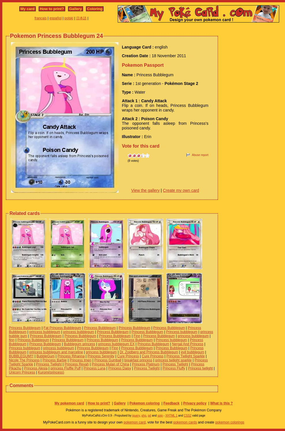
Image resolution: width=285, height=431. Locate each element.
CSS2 (187, 415)
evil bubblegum (192, 352)
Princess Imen (80, 360)
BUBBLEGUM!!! (21, 356)
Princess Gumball (107, 360)
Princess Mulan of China (110, 364)
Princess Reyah (77, 364)
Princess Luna (94, 368)
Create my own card (181, 190)
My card (27, 9)
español (56, 18)
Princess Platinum (146, 364)
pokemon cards (185, 422)
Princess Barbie (54, 360)
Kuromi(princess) (51, 372)
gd (149, 415)
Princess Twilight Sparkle (185, 356)
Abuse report (200, 155)
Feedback (171, 403)
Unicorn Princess (22, 372)
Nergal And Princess (187, 344)
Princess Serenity (100, 356)
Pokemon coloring (145, 403)
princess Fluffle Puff (65, 368)
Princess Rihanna (71, 356)
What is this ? (221, 403)
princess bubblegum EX (116, 344)
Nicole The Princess (24, 360)
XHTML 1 (171, 415)
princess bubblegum (44, 332)
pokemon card (135, 422)
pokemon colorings (229, 422)
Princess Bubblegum (25, 328)
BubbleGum (45, 356)
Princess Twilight (49, 364)
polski (68, 18)
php (143, 415)
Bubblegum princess (79, 344)
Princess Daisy (119, 368)
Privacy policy (195, 403)
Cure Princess (128, 356)
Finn (137, 336)
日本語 (81, 18)
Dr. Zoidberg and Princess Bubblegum (149, 352)
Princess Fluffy (173, 368)
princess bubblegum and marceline (56, 352)
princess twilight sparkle (173, 360)
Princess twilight (200, 368)
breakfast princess (138, 360)
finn (11, 340)
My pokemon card (69, 403)
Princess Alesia (36, 368)
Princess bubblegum (182, 332)
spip (160, 415)
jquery (136, 415)
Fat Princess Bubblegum (62, 328)
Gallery (75, 9)
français (41, 18)
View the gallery (145, 190)
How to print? (52, 9)
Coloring (94, 9)
